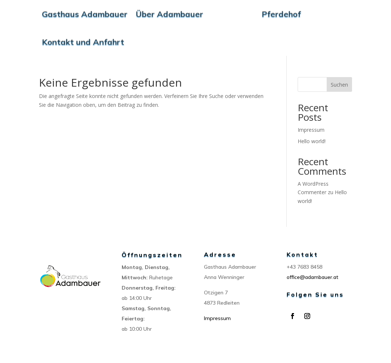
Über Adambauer (169, 14)
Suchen (339, 84)
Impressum (311, 129)
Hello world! (312, 141)
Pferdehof (281, 14)
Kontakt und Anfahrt (83, 42)
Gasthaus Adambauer (85, 14)
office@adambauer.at (312, 277)
